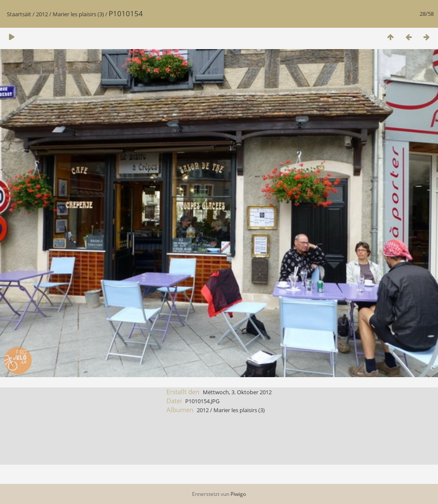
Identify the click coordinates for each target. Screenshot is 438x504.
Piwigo (238, 494)
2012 (42, 14)
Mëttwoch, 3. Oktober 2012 (237, 392)
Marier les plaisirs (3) (78, 14)
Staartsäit (19, 14)
